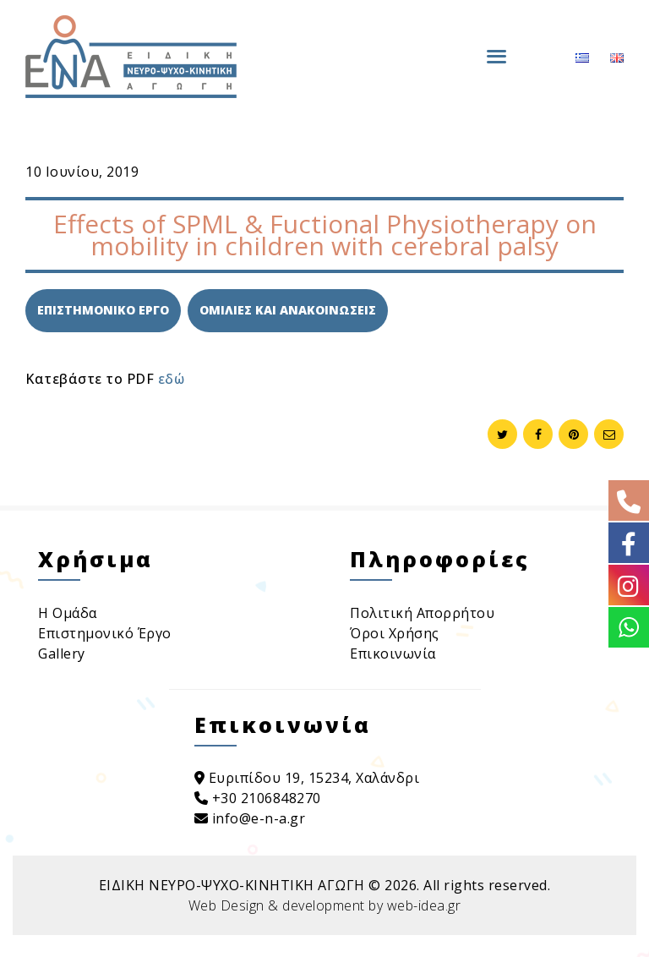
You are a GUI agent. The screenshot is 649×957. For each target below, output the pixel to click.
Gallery (61, 653)
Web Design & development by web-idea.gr (324, 905)
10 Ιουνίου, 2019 (82, 171)
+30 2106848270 (257, 798)
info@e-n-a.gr (250, 818)
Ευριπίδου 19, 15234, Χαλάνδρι (307, 777)
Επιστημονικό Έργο (105, 633)
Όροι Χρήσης (394, 633)
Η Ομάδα (67, 613)
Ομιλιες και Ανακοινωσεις (287, 310)
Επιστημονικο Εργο (103, 310)
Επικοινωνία (393, 653)
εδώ (171, 378)
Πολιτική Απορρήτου (422, 613)
